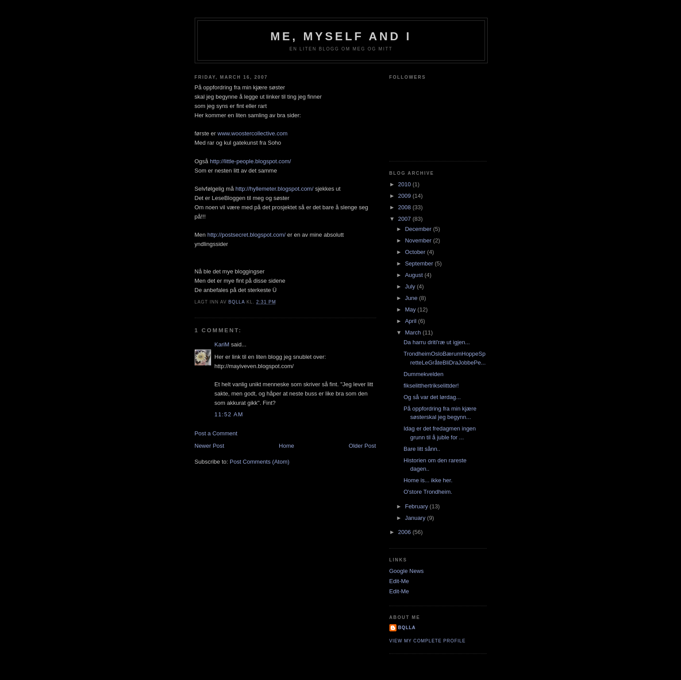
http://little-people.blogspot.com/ (250, 161)
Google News (406, 571)
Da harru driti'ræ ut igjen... (437, 342)
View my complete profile (427, 640)
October (416, 252)
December (419, 229)
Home (286, 445)
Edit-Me (399, 581)
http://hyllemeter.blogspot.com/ (274, 188)
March (414, 332)
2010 (405, 184)
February (417, 506)
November (419, 240)
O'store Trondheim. (428, 491)
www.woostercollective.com (253, 133)
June (412, 298)
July (411, 286)
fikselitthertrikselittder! (431, 385)
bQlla (407, 627)
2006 (405, 532)
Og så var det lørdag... (432, 397)
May (411, 309)
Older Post (362, 445)
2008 (405, 207)
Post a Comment (216, 433)
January (416, 518)
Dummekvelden (423, 374)
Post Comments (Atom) (259, 461)
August (414, 275)
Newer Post (209, 445)
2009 (405, 195)
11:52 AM (229, 414)
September (420, 263)
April (411, 321)
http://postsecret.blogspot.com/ (246, 234)
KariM (222, 344)
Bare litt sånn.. (422, 449)
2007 (405, 218)
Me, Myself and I (341, 36)
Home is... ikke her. (428, 480)
